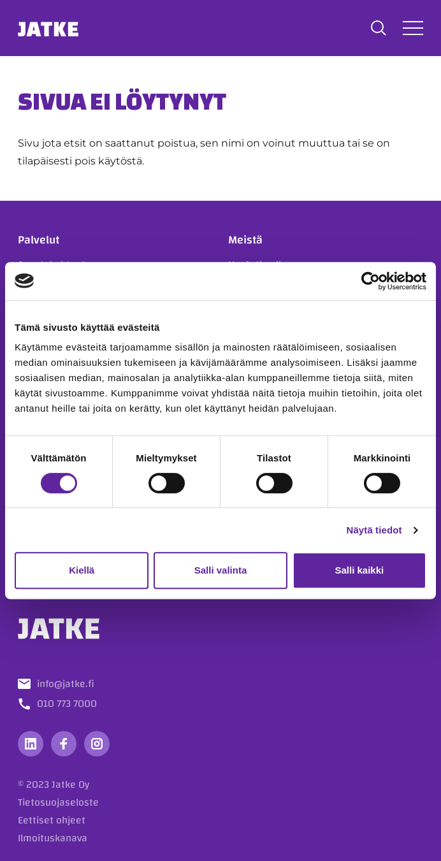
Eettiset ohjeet (51, 820)
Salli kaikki (359, 570)
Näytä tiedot (374, 530)
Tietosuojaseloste (58, 802)
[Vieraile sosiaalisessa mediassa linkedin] (30, 743)
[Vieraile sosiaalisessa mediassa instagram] (97, 743)
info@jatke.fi (65, 683)
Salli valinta (220, 570)
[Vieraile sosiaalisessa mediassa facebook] (63, 743)
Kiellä (81, 570)
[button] (378, 28)
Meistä (245, 240)
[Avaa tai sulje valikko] (413, 28)
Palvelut (38, 240)
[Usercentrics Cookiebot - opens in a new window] (370, 281)
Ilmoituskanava (52, 838)
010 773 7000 (67, 703)
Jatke (49, 28)
